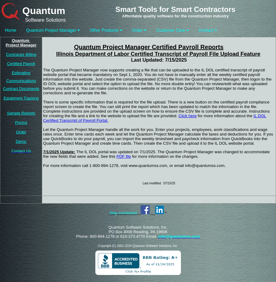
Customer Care (172, 30)
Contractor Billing (21, 54)
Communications (21, 80)
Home (10, 30)
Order (139, 30)
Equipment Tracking (21, 98)
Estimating (21, 72)
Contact (208, 30)
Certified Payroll (21, 63)
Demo (21, 141)
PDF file (123, 156)
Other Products (106, 30)
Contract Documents (21, 88)
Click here (187, 116)
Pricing (21, 122)
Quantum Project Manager (53, 30)
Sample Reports (21, 113)
